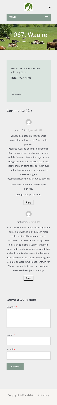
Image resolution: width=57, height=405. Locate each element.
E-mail (11, 349)
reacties (25, 42)
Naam (11, 335)
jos (26, 72)
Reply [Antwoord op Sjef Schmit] (28, 278)
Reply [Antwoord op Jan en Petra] (28, 202)
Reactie (12, 307)
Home (17, 42)
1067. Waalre (37, 42)
